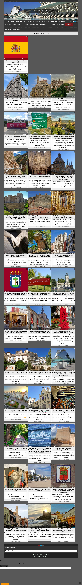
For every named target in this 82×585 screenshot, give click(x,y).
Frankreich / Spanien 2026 (60, 27)
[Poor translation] (5, 566)
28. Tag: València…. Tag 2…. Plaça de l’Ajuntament (16, 411)
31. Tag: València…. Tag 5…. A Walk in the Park (15, 449)
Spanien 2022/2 (52, 24)
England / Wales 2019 (63, 21)
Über (10, 1)
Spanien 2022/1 (43, 24)
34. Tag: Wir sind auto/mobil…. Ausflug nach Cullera (63, 449)
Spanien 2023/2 (69, 24)
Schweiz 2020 (8, 24)
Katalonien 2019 (46, 21)
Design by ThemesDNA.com (41, 556)
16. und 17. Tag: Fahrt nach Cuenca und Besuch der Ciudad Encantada (39, 255)
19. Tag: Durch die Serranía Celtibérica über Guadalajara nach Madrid (15, 293)
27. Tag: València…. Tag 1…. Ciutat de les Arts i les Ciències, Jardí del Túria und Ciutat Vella (63, 374)
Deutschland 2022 (34, 24)
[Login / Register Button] (75, 21)
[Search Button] (77, 21)
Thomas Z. (12, 71)
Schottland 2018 (28, 21)
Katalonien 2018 (37, 21)
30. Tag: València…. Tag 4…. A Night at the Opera (63, 411)
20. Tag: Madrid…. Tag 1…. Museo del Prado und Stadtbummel (39, 293)
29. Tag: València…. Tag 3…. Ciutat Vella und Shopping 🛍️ (39, 411)
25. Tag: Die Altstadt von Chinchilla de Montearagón (16, 373)
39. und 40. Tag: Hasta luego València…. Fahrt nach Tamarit (39, 529)
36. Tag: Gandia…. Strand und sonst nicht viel (39, 489)
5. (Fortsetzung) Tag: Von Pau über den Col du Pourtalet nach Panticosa (39, 137)
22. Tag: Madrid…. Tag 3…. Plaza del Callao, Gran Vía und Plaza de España (16, 331)
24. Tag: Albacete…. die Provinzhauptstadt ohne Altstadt (63, 331)
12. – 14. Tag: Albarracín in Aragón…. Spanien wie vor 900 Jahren (39, 216)
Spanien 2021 (25, 24)
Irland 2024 (20, 27)
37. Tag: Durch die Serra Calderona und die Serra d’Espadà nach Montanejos (63, 490)
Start (6, 1)
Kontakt (15, 1)
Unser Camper (8, 30)
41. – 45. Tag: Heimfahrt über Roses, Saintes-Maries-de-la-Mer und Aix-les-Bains (63, 530)
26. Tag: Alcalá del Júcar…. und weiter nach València (39, 373)
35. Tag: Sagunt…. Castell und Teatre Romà (16, 489)
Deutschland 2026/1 (72, 27)
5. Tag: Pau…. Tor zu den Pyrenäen (15, 136)
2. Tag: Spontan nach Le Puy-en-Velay (39, 98)
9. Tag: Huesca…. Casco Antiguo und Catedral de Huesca (39, 177)
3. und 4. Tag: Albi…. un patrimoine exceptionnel (63, 99)
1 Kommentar (48, 213)
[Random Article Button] (73, 21)
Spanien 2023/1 (60, 24)
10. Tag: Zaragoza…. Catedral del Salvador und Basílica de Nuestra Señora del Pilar (63, 178)
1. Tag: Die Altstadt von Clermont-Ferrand (16, 99)
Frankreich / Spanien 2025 (46, 27)
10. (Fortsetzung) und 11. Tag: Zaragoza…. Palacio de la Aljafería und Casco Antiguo (16, 217)
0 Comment (25, 58)
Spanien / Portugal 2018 (16, 21)
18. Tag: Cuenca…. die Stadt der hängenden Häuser (63, 255)
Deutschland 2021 (17, 24)
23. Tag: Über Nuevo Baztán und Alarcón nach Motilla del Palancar (40, 331)
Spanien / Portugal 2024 (10, 27)
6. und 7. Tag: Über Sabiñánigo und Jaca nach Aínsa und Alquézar (63, 137)
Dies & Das (7, 21)
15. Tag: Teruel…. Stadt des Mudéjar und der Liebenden (15, 255)
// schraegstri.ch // (41, 10)
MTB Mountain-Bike (17, 30)
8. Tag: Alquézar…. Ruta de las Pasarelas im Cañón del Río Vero (15, 177)
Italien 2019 (54, 21)
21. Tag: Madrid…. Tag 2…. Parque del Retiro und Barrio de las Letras (63, 293)
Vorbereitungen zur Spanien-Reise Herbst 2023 (16, 61)
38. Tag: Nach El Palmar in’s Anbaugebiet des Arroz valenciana (16, 529)
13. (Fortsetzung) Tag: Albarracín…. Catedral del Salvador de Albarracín (63, 216)
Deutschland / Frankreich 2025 (32, 27)
